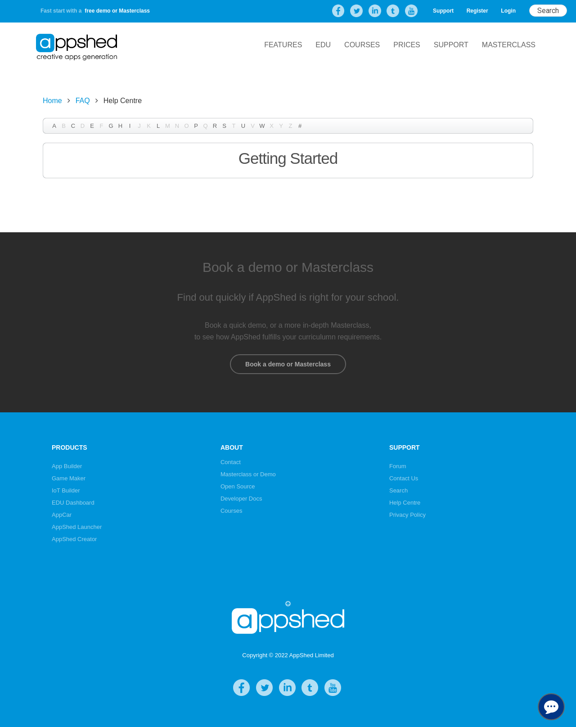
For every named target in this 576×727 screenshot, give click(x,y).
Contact (230, 462)
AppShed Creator (74, 539)
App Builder (67, 466)
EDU (323, 45)
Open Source (237, 486)
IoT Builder (66, 490)
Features (283, 45)
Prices (406, 45)
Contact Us (403, 478)
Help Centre (404, 502)
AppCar (62, 514)
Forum (397, 466)
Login (508, 11)
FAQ (83, 100)
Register (477, 11)
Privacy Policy (407, 514)
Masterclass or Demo (248, 474)
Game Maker (69, 478)
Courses (362, 45)
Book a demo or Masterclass (288, 364)
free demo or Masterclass (117, 11)
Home (52, 100)
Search (398, 490)
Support (443, 11)
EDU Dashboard (73, 502)
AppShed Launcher (77, 527)
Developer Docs (241, 498)
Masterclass (509, 45)
